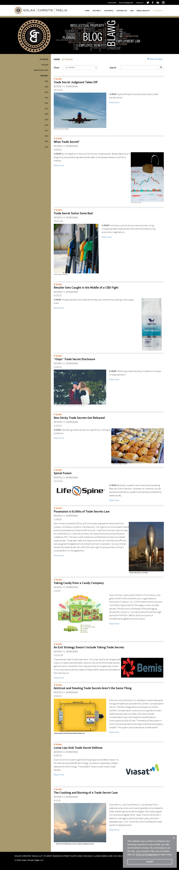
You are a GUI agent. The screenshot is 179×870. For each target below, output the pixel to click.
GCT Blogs (44, 59)
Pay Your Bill (112, 3)
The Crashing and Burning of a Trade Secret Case (86, 793)
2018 (46, 125)
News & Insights (143, 11)
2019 (46, 120)
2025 (46, 87)
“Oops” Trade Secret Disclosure (74, 359)
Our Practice (121, 11)
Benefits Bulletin (41, 70)
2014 (46, 147)
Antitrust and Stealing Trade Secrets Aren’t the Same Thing (92, 688)
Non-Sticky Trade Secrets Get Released (79, 418)
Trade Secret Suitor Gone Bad (73, 213)
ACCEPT (150, 862)
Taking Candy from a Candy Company (79, 583)
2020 (46, 114)
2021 (46, 109)
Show (56, 67)
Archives (44, 76)
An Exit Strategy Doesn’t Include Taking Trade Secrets (89, 647)
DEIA (132, 11)
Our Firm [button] (96, 11)
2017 (46, 131)
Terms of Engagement (126, 3)
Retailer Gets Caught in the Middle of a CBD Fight (86, 288)
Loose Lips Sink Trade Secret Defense (78, 748)
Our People (108, 11)
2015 (46, 141)
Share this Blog (154, 59)
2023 (46, 98)
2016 (46, 136)
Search (113, 67)
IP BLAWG (44, 65)
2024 (46, 92)
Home (87, 11)
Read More (114, 102)
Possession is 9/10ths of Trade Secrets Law (81, 512)
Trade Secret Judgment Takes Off (75, 82)
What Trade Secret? (66, 142)
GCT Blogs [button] (158, 11)
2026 (46, 81)
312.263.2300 (120, 856)
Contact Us (139, 3)
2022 (46, 103)
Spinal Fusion (63, 473)
